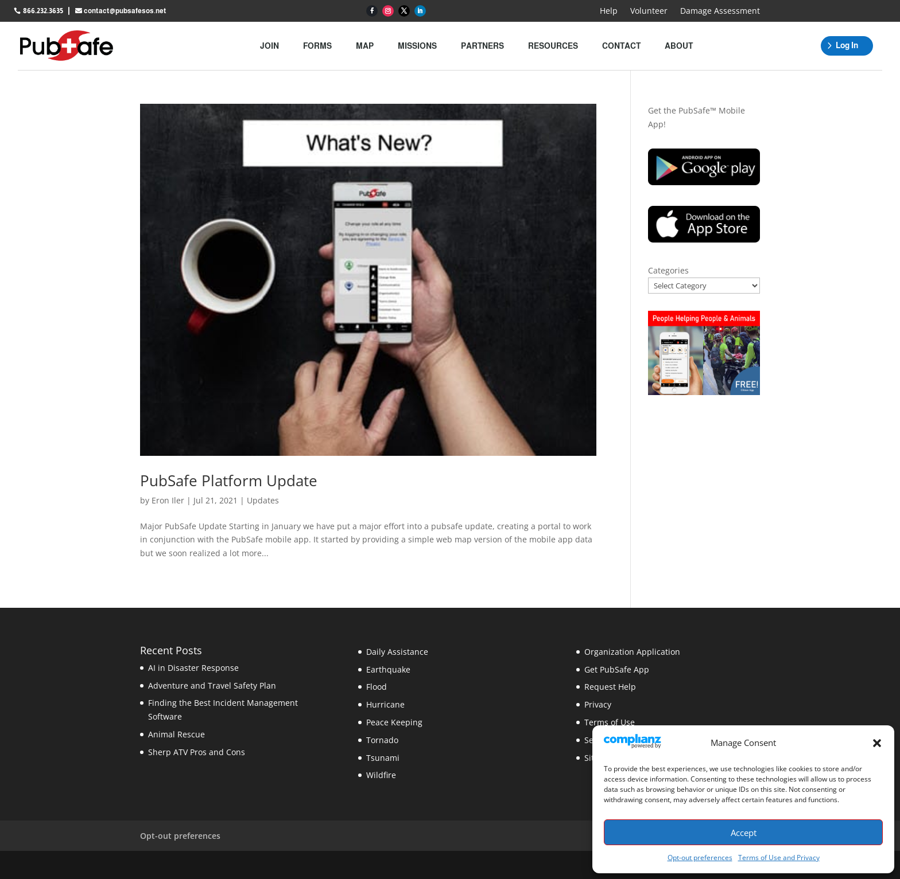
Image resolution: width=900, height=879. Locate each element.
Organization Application (632, 651)
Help (609, 11)
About (679, 45)
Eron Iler (168, 500)
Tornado (382, 740)
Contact (621, 45)
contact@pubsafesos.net (125, 11)
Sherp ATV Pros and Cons (196, 752)
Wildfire (381, 774)
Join (269, 45)
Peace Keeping (394, 722)
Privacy (597, 704)
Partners (482, 45)
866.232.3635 (43, 11)
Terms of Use (609, 722)
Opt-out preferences (700, 857)
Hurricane (385, 704)
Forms (317, 45)
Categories (668, 270)
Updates (263, 500)
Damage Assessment (720, 11)
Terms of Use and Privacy (779, 857)
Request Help (610, 686)
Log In (847, 45)
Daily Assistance (397, 651)
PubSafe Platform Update (228, 480)
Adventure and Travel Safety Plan (212, 685)
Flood (376, 686)
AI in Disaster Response (193, 667)
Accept (744, 832)
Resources (553, 45)
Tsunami (382, 757)
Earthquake (388, 669)
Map (365, 45)
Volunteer (649, 11)
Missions (417, 45)
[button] (877, 743)
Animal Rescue (176, 734)
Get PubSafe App (616, 669)
